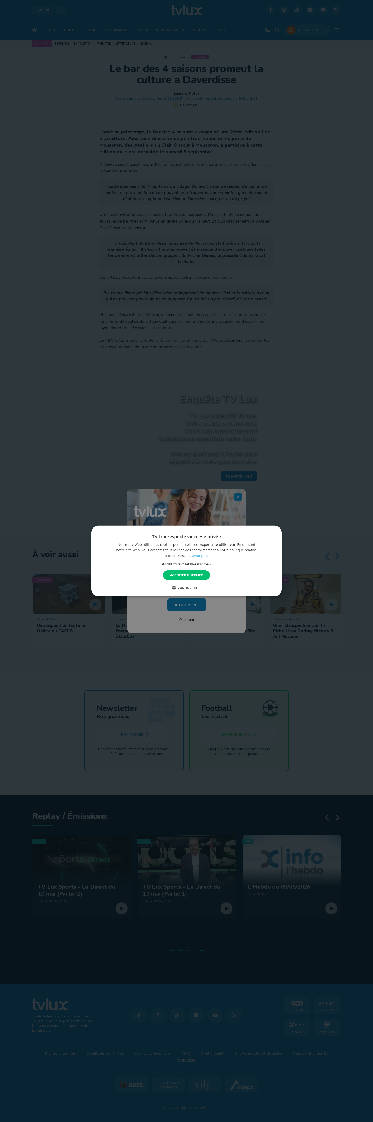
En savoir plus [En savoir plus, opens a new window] (197, 555)
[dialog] (186, 561)
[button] (187, 564)
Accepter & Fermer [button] (186, 575)
